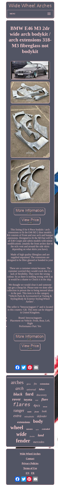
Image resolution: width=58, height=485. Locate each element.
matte (29, 412)
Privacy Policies (30, 463)
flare (44, 399)
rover (16, 399)
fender (23, 441)
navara (29, 429)
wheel (16, 427)
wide (21, 434)
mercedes (38, 442)
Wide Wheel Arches (30, 453)
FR (32, 473)
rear (36, 400)
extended (46, 429)
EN (27, 473)
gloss (29, 384)
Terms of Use (30, 468)
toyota (28, 399)
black (17, 394)
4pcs (36, 405)
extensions (23, 422)
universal (31, 389)
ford (29, 394)
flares (21, 405)
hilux (42, 389)
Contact (30, 458)
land (41, 435)
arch (19, 388)
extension (44, 384)
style (37, 429)
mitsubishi (29, 416)
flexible (32, 436)
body (38, 421)
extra (17, 416)
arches (17, 382)
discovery (42, 394)
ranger (18, 410)
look (44, 411)
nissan (45, 407)
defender (42, 416)
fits (35, 383)
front (37, 411)
